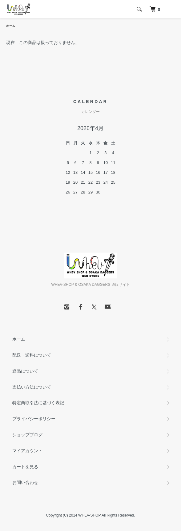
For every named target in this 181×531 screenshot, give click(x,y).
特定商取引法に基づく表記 (38, 402)
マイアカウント (27, 450)
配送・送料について (31, 355)
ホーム (10, 25)
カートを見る (25, 466)
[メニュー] (172, 9)
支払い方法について (31, 387)
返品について (25, 371)
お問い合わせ (25, 482)
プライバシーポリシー (33, 418)
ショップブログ (27, 434)
